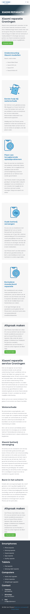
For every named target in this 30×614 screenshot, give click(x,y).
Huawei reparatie (9, 553)
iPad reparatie (8, 566)
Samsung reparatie (10, 550)
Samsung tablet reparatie (12, 569)
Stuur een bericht (9, 596)
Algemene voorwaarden (21, 607)
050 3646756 (8, 591)
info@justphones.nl (10, 601)
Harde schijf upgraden (11, 576)
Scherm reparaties (10, 579)
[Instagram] (28, 2)
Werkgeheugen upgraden (11, 582)
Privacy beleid (15, 609)
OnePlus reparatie (9, 558)
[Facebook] (26, 2)
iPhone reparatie (9, 547)
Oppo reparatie (9, 556)
